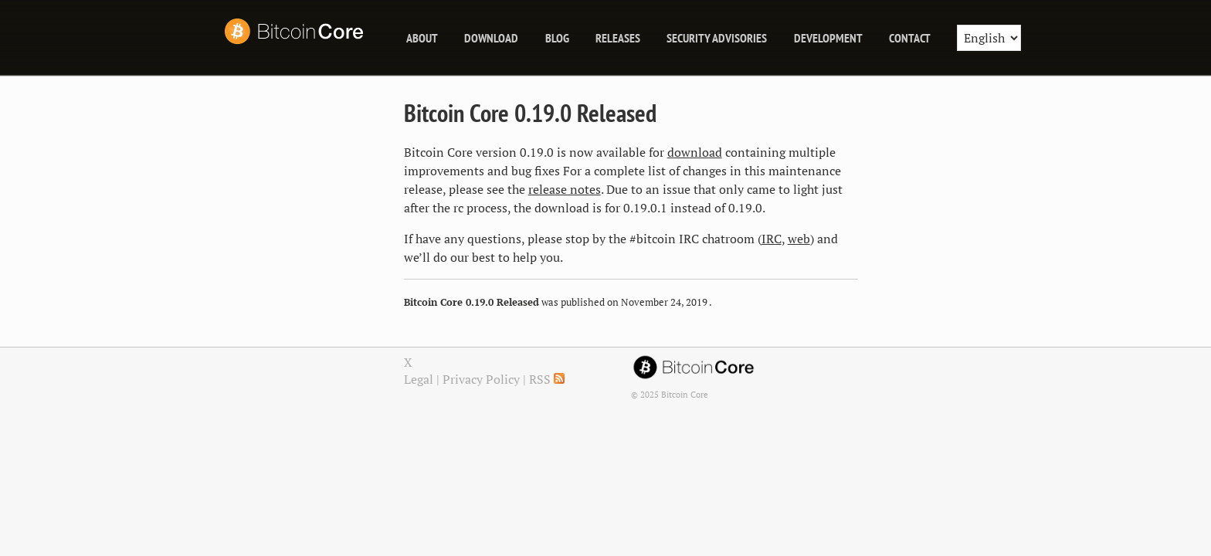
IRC (772, 238)
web (799, 238)
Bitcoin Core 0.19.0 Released (530, 113)
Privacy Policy (481, 379)
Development (828, 38)
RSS (547, 379)
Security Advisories (717, 38)
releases (617, 38)
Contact (910, 38)
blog (557, 38)
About (422, 38)
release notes (564, 189)
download (694, 152)
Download (491, 38)
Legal (418, 379)
